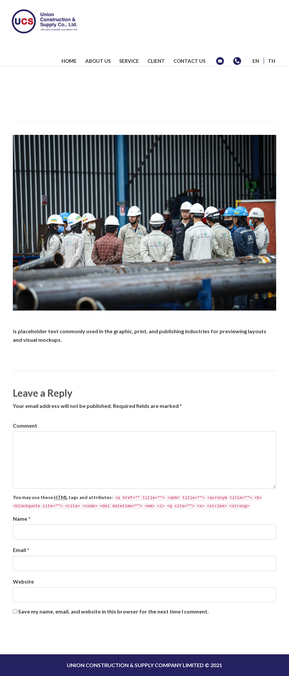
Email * (21, 550)
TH (271, 61)
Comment (25, 425)
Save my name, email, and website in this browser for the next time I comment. (113, 611)
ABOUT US (98, 61)
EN (255, 61)
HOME (69, 61)
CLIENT (156, 61)
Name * (22, 518)
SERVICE (129, 61)
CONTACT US (189, 61)
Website (23, 581)
